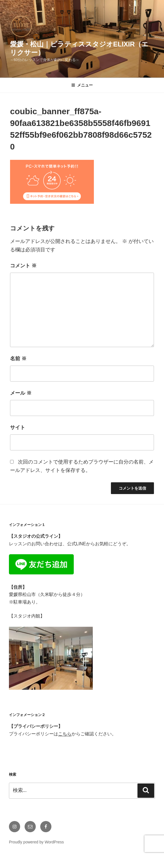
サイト (17, 427)
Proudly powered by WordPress (36, 842)
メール (21, 393)
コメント (23, 265)
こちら (65, 733)
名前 (18, 358)
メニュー (82, 85)
